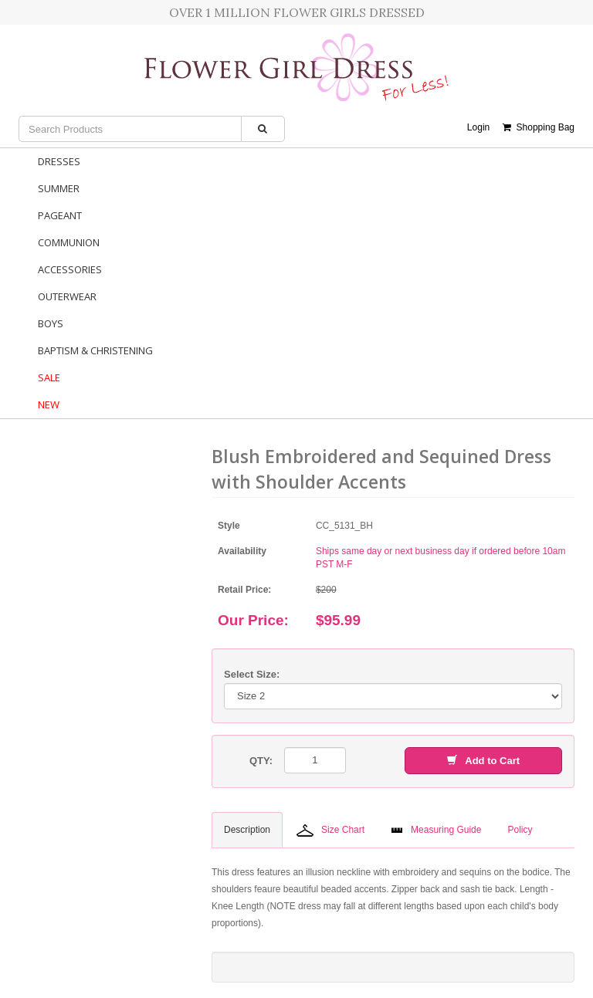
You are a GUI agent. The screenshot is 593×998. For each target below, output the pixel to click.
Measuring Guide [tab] (436, 829)
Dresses (59, 161)
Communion (69, 242)
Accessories (70, 269)
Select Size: (252, 674)
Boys (50, 323)
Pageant (60, 215)
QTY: (261, 760)
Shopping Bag (538, 127)
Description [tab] (247, 829)
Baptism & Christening (95, 350)
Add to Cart (483, 760)
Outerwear (67, 296)
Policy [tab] (519, 829)
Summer (59, 188)
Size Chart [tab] (330, 830)
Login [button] (478, 127)
